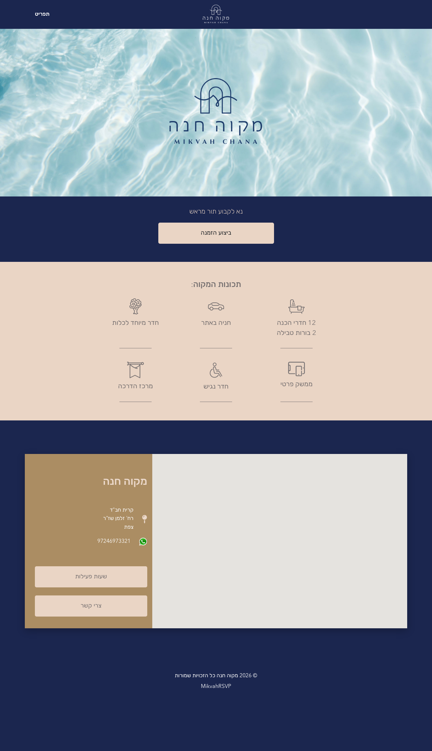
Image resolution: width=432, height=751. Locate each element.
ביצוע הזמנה (216, 233)
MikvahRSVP (216, 686)
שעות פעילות (91, 577)
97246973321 (113, 541)
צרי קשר (90, 606)
